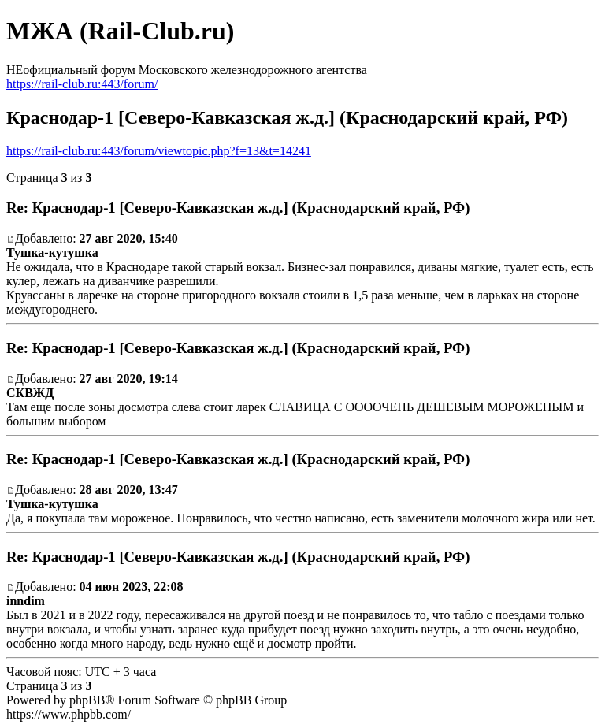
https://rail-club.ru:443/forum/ (82, 84)
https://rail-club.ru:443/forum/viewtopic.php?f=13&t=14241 (158, 151)
